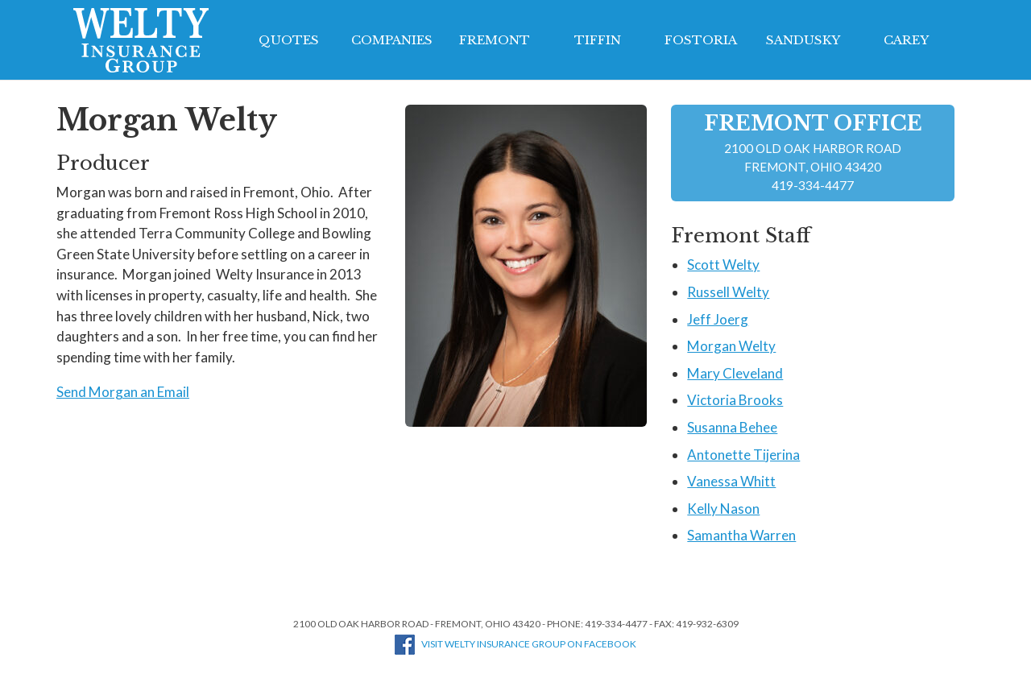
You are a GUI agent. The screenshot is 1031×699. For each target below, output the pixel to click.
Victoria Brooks (735, 399)
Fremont (494, 40)
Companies (392, 40)
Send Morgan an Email (122, 391)
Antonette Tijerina (743, 454)
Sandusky (803, 40)
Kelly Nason (723, 508)
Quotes (289, 40)
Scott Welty (723, 264)
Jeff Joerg (717, 319)
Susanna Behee (732, 427)
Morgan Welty (731, 345)
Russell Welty (728, 291)
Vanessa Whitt (731, 481)
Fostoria (701, 40)
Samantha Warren (741, 535)
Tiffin (597, 40)
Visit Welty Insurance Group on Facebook (515, 644)
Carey (906, 40)
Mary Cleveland (735, 373)
